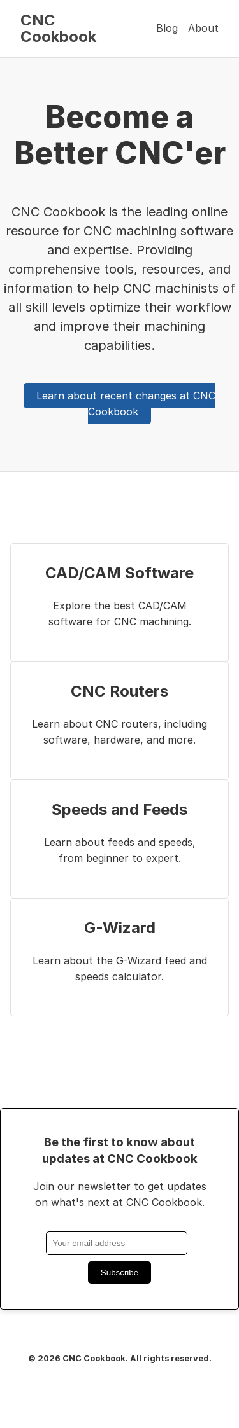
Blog (167, 28)
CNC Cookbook (58, 28)
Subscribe (119, 1272)
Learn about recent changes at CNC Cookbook (125, 404)
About (203, 28)
